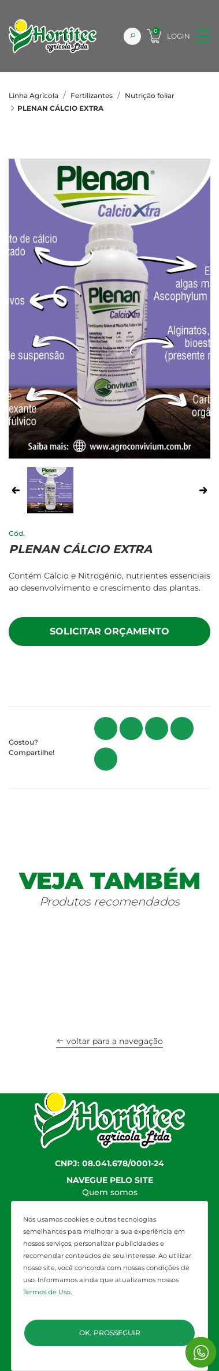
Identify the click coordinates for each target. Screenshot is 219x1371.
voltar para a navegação (109, 1041)
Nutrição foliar (150, 95)
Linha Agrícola (33, 95)
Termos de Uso (46, 1292)
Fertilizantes (91, 95)
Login (178, 36)
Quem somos (110, 1192)
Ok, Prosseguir (109, 1332)
